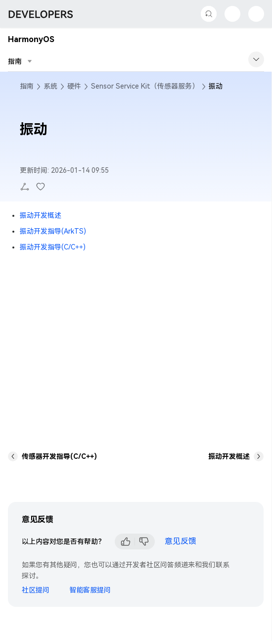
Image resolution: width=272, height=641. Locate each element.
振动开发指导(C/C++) (53, 247)
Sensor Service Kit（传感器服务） (145, 86)
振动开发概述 (40, 215)
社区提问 (35, 590)
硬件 (74, 86)
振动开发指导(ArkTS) (53, 231)
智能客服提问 (90, 590)
